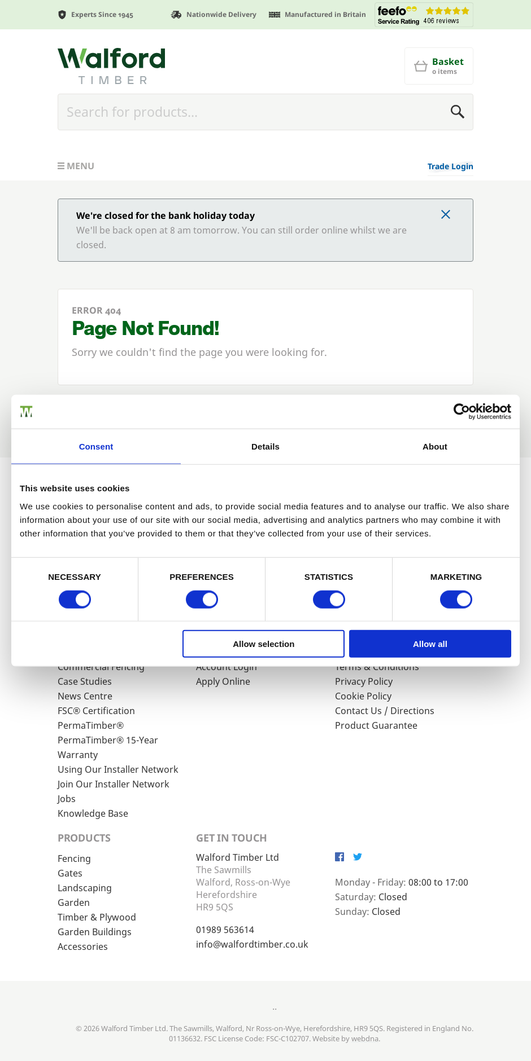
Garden (74, 902)
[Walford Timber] (111, 66)
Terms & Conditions (377, 667)
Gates (70, 873)
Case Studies (85, 681)
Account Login (226, 667)
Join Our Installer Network (113, 784)
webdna (364, 1038)
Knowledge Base (93, 813)
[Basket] (438, 66)
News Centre (85, 696)
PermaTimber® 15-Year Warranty (108, 747)
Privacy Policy (364, 681)
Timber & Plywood (97, 917)
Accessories (83, 946)
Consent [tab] (96, 446)
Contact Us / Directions (384, 711)
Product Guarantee (376, 725)
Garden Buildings (95, 932)
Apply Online (223, 681)
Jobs (67, 799)
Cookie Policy (363, 696)
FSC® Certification (96, 711)
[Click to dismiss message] (445, 215)
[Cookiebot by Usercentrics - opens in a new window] (461, 411)
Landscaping (85, 888)
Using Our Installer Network (118, 769)
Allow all (430, 644)
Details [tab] (265, 446)
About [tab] (435, 446)
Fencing (74, 858)
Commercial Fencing (101, 667)
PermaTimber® (91, 725)
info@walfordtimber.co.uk (252, 944)
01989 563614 (225, 929)
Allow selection (263, 644)
